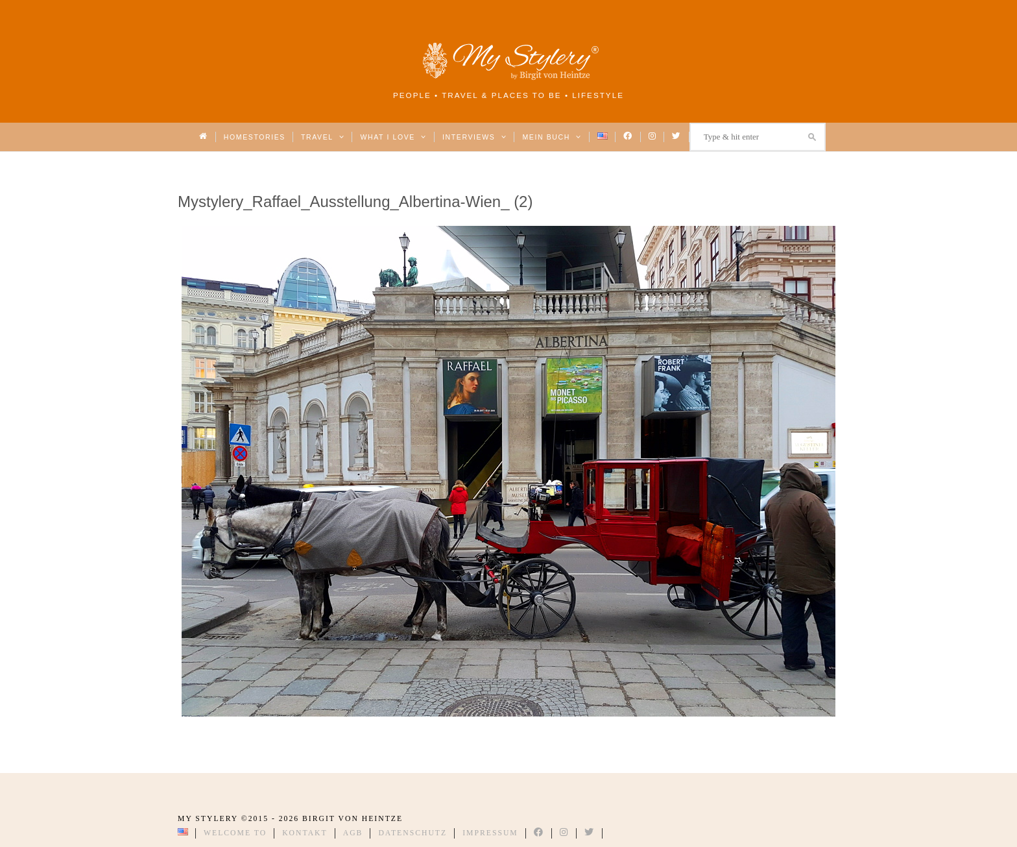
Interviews (474, 137)
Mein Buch (552, 137)
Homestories (254, 137)
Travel (322, 137)
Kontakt (305, 833)
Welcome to (235, 833)
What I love (393, 137)
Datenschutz (412, 833)
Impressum (490, 833)
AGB (353, 833)
